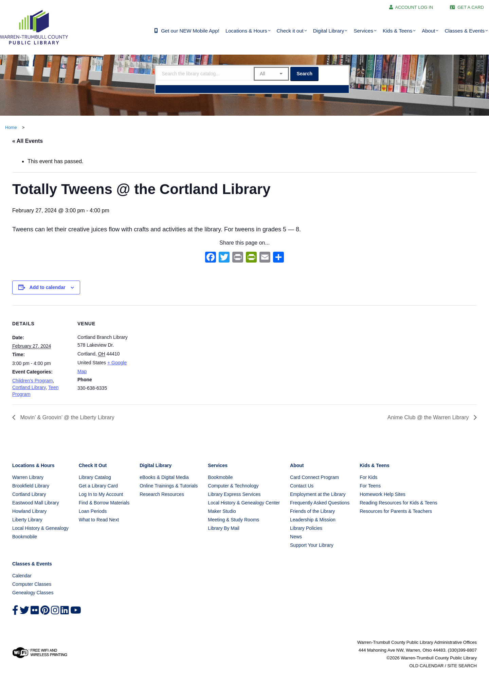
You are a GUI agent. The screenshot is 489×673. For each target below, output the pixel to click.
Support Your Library (311, 545)
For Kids (368, 477)
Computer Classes (31, 584)
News (296, 536)
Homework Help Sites (382, 494)
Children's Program (32, 380)
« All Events (27, 141)
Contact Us (301, 485)
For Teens (370, 485)
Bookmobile (24, 536)
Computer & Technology (233, 485)
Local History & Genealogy (40, 528)
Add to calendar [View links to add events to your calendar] (48, 287)
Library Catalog (95, 477)
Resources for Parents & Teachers (396, 511)
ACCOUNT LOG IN (414, 7)
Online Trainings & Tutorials (169, 485)
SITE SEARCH (462, 665)
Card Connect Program (314, 477)
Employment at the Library (317, 494)
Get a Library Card (98, 485)
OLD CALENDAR (426, 665)
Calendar (22, 575)
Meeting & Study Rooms (233, 519)
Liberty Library (27, 519)
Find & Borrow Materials (104, 502)
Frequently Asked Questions (319, 502)
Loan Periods (93, 511)
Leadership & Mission (313, 519)
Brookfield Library (30, 485)
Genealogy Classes (32, 592)
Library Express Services (234, 494)
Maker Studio (222, 511)
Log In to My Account (101, 494)
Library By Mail (223, 528)
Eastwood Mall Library (35, 502)
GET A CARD (470, 7)
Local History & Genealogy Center (244, 502)
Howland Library (29, 511)
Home (11, 127)
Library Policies (306, 528)
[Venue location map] (178, 352)
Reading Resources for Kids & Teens (398, 502)
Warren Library (27, 477)
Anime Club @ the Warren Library (428, 417)
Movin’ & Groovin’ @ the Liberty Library (66, 417)
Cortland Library (29, 387)
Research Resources (162, 494)
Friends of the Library (312, 511)
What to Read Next (99, 519)
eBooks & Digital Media (164, 477)
